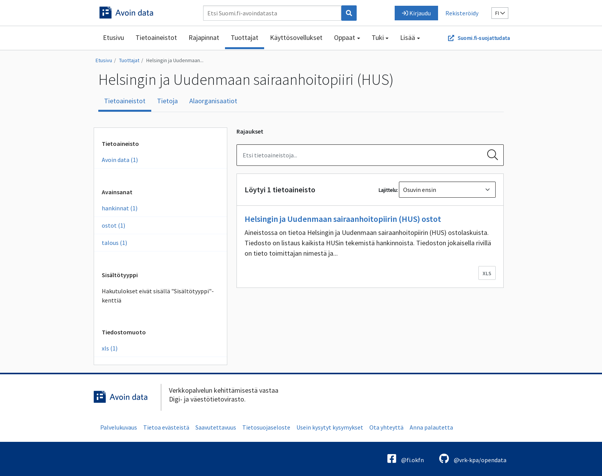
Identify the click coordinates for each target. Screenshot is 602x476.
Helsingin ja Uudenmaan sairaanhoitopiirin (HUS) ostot (343, 218)
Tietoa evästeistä (166, 427)
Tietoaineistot (156, 37)
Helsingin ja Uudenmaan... (174, 60)
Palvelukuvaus (118, 427)
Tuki (378, 37)
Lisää (407, 37)
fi (500, 13)
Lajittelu (388, 190)
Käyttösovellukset (296, 37)
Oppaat (344, 37)
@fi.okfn (405, 458)
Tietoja (167, 100)
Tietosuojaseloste (266, 427)
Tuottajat (244, 37)
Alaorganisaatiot (213, 100)
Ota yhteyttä (386, 427)
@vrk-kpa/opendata (472, 458)
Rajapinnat (204, 37)
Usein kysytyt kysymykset (329, 427)
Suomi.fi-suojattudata (484, 38)
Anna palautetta (431, 427)
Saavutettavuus (215, 427)
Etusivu (113, 37)
